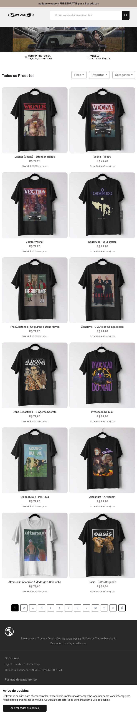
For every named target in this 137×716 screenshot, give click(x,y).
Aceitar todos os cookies (25, 708)
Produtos (98, 75)
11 (104, 607)
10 (95, 607)
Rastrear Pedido (71, 638)
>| (122, 607)
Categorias (122, 75)
